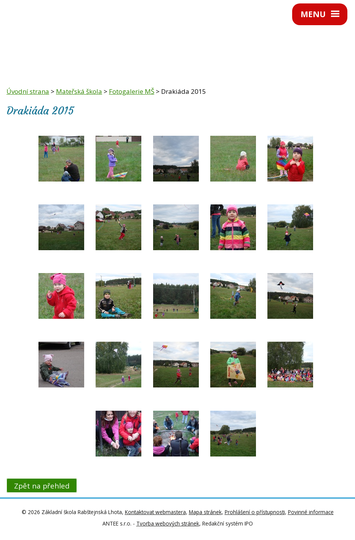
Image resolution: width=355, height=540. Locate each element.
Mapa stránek (205, 512)
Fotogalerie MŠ (131, 91)
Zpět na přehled (42, 485)
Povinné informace (311, 512)
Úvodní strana (27, 91)
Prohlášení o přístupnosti (255, 512)
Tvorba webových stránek (167, 523)
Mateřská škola (79, 91)
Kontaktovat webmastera (155, 512)
